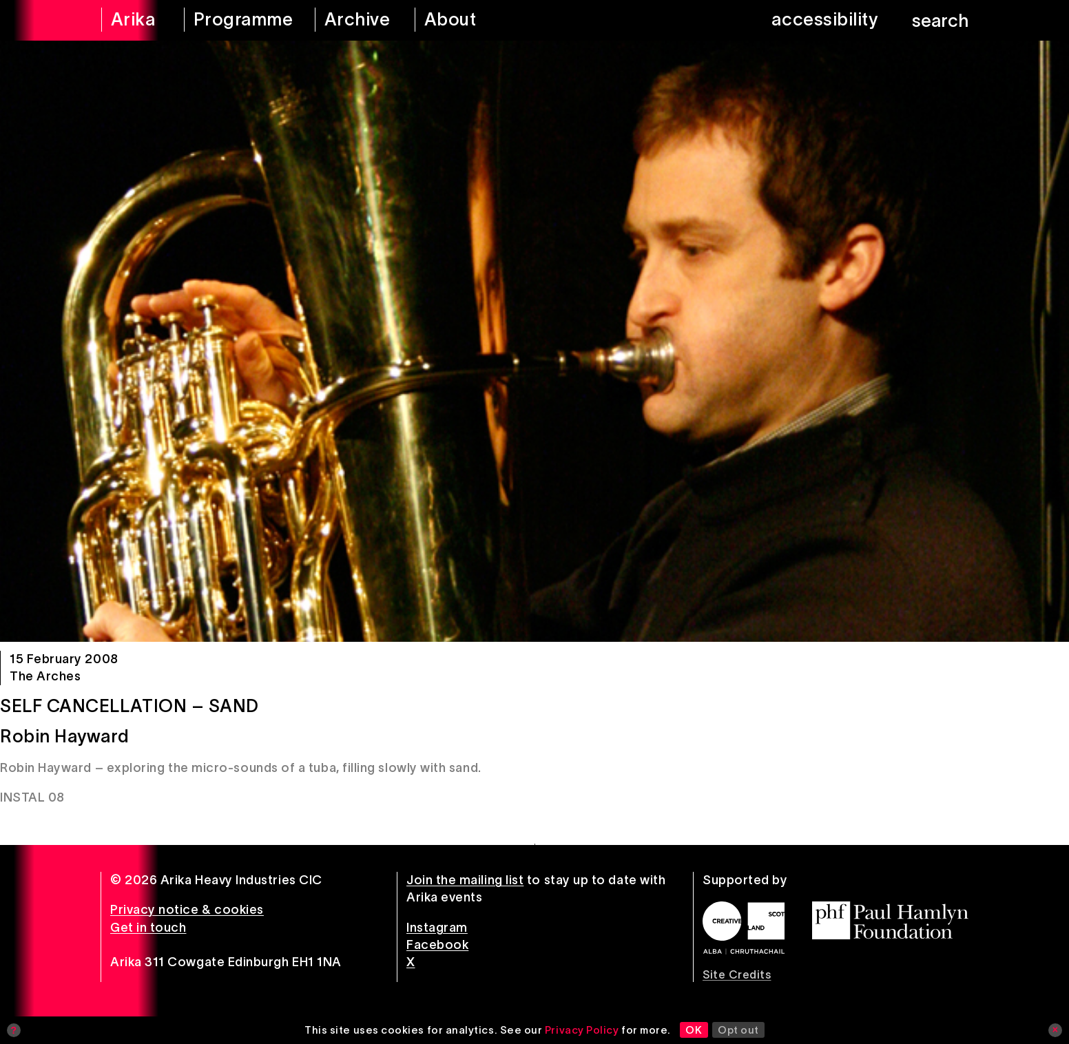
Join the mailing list (464, 880)
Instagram (437, 928)
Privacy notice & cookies (187, 910)
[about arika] (469, 20)
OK (693, 1030)
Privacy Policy (582, 1030)
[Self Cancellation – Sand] (534, 341)
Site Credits (737, 974)
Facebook (437, 945)
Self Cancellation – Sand (129, 706)
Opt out (738, 1030)
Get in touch (148, 928)
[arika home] (133, 20)
